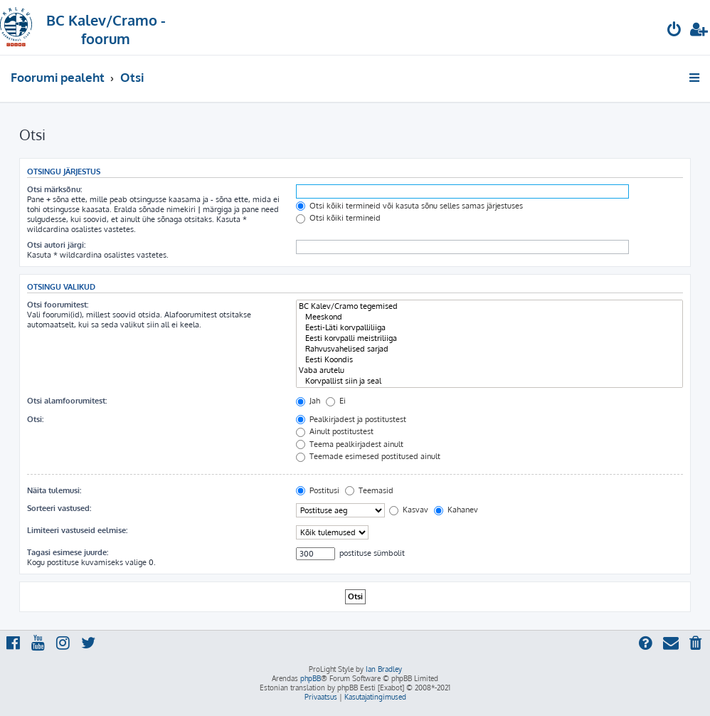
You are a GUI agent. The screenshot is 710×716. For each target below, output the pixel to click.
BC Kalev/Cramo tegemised (489, 306)
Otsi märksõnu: (54, 189)
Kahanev (456, 510)
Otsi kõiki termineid (338, 218)
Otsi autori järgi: (56, 245)
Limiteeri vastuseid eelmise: (77, 530)
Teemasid (369, 490)
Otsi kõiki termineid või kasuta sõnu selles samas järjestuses (409, 206)
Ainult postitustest (334, 431)
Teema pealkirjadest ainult (349, 444)
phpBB (310, 678)
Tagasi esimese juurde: (67, 552)
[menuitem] (674, 31)
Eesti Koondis (489, 359)
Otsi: (35, 419)
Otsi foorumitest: (57, 305)
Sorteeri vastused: (59, 508)
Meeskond (489, 317)
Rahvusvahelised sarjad (489, 349)
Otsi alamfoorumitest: (67, 401)
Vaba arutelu (489, 370)
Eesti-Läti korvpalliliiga (489, 327)
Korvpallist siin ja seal (489, 381)
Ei (336, 401)
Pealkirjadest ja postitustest (351, 419)
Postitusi (317, 490)
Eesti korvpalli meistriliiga (489, 338)
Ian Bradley (384, 669)
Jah (308, 401)
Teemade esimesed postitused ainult (368, 456)
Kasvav (408, 510)
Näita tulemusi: (54, 490)
